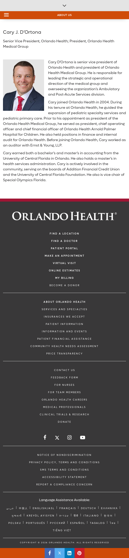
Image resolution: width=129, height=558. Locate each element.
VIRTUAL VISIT (64, 263)
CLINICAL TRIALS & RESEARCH (65, 414)
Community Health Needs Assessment (64, 346)
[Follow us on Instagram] (69, 437)
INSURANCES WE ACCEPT (64, 316)
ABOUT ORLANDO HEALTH (64, 302)
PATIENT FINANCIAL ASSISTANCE (64, 338)
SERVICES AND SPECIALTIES (65, 309)
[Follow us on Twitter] (57, 438)
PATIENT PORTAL (64, 248)
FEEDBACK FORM (64, 377)
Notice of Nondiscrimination (64, 455)
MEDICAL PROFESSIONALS (64, 407)
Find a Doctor (64, 241)
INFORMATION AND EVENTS (64, 331)
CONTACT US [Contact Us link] (64, 370)
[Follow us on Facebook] (45, 437)
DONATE (64, 421)
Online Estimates (64, 270)
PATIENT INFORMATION (65, 324)
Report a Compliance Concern (64, 484)
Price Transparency (64, 353)
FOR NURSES (64, 385)
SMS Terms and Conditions (64, 469)
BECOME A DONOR (64, 285)
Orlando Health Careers (65, 399)
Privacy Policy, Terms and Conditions (64, 462)
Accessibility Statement (64, 477)
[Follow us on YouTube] (83, 437)
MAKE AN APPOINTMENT (65, 255)
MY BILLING (64, 278)
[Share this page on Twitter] (59, 553)
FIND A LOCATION (64, 233)
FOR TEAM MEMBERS (64, 392)
